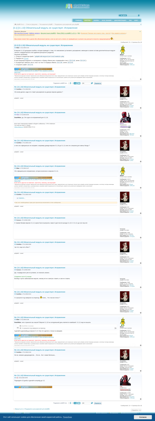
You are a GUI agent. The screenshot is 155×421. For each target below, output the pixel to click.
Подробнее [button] (67, 417)
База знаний (106, 20)
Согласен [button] (142, 417)
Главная (78, 20)
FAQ (130, 20)
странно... (22, 198)
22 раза (131, 105)
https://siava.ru (18, 127)
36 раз (131, 63)
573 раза (131, 396)
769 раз (132, 135)
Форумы (87, 20)
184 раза (131, 133)
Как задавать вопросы (47, 70)
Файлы (96, 20)
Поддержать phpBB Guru (60, 83)
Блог (136, 20)
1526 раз (132, 64)
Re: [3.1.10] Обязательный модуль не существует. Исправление (39, 87)
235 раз (131, 235)
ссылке (26, 58)
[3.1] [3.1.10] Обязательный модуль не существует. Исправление (45, 28)
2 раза (131, 106)
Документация (120, 20)
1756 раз (132, 398)
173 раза (132, 236)
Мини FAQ (17, 72)
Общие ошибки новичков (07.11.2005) (26, 70)
